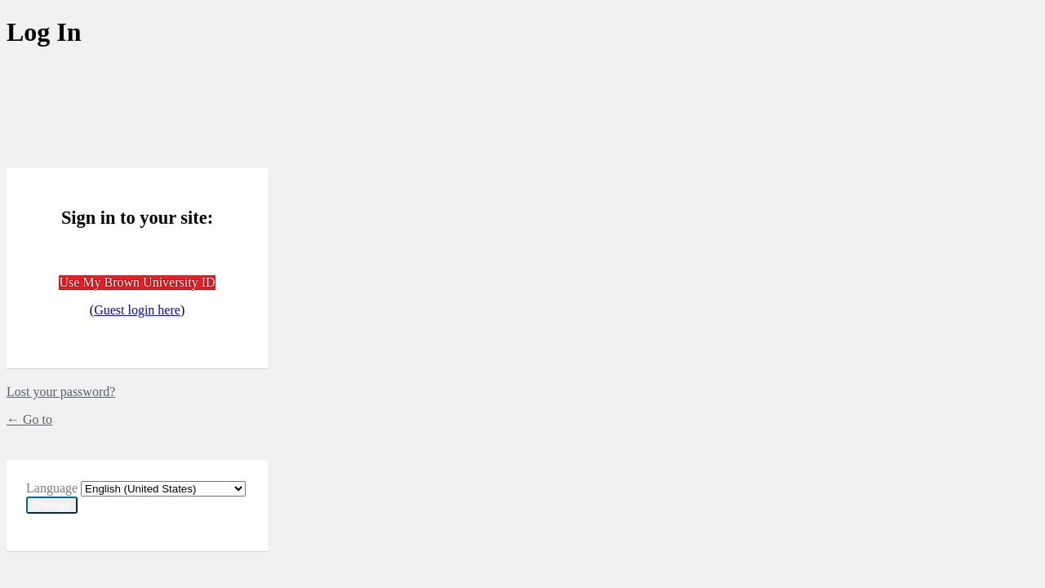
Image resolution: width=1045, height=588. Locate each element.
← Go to (29, 419)
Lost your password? (61, 392)
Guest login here (137, 310)
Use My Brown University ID (137, 282)
